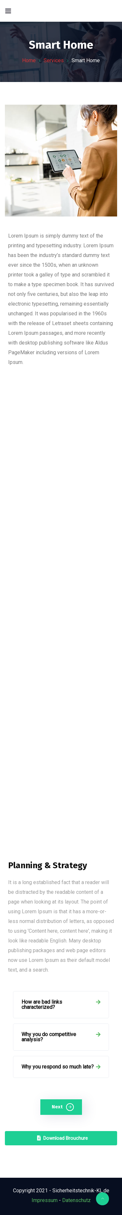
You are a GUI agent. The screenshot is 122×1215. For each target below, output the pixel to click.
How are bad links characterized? (41, 1004)
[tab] (61, 1004)
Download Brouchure (62, 1138)
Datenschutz (76, 1200)
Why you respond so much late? (57, 1067)
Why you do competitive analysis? (48, 1037)
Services (54, 60)
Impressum (45, 1200)
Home (29, 60)
